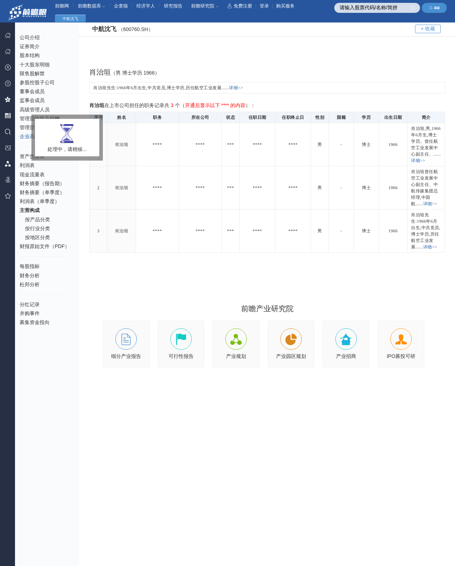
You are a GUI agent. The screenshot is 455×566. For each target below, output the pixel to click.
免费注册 (240, 6)
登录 (264, 6)
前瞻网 (62, 6)
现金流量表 (32, 174)
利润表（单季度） (40, 201)
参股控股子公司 (37, 82)
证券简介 (30, 46)
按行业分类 (37, 228)
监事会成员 (32, 100)
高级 (434, 8)
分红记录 (30, 304)
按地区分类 (37, 237)
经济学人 (145, 6)
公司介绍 (30, 37)
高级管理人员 (35, 109)
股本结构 (30, 55)
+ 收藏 (428, 28)
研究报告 (173, 6)
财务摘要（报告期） (42, 183)
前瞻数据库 (91, 6)
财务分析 (30, 275)
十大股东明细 (35, 64)
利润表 (27, 165)
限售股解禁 (32, 73)
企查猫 (121, 6)
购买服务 (285, 6)
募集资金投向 (35, 322)
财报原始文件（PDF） (45, 246)
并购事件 (30, 313)
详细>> (236, 87)
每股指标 (30, 266)
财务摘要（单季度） (42, 192)
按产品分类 (37, 219)
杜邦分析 (30, 284)
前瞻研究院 (205, 6)
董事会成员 (32, 91)
